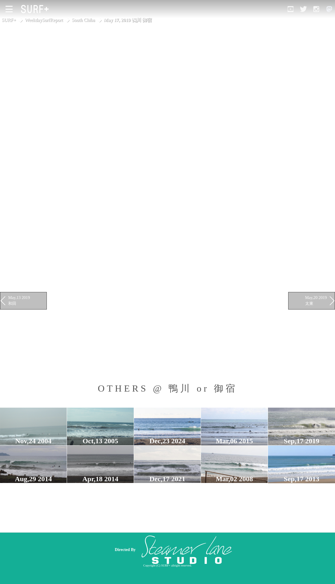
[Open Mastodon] (329, 9)
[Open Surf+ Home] (36, 9)
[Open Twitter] (303, 9)
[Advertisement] (209, 549)
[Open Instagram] (316, 9)
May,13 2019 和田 (19, 300)
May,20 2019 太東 (316, 300)
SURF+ (9, 20)
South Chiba (83, 20)
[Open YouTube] (290, 9)
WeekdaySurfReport (44, 20)
